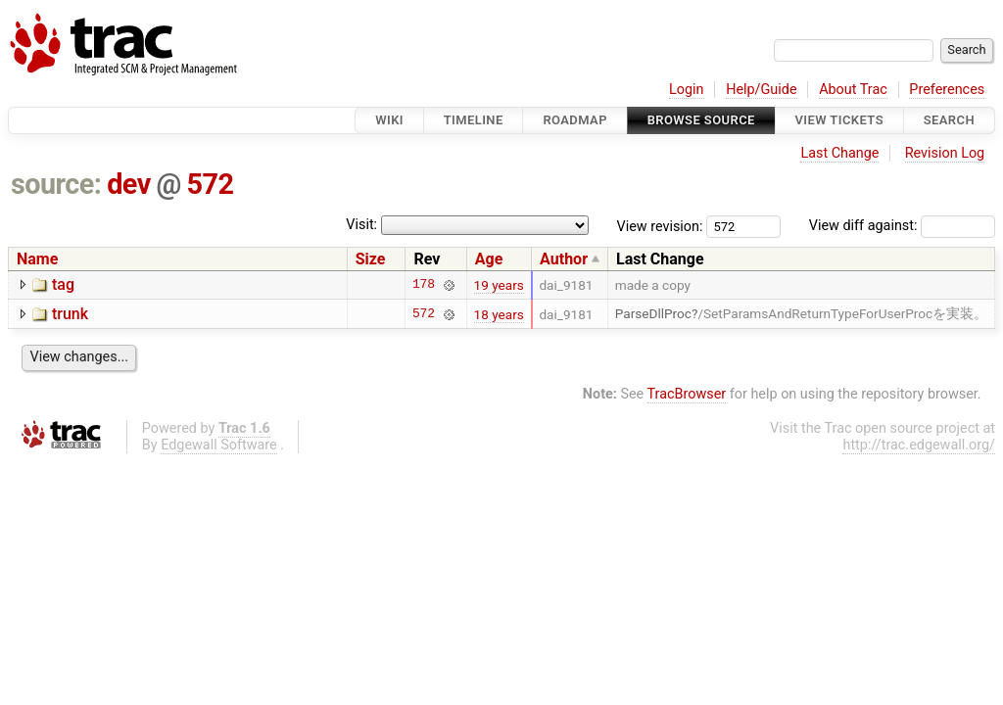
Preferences (946, 89)
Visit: (361, 224)
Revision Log (945, 153)
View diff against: (902, 225)
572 (210, 184)
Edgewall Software (219, 445)
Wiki (389, 120)
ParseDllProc (653, 313)
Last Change (839, 153)
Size (371, 259)
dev (129, 184)
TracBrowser (687, 394)
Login (686, 89)
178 (423, 285)
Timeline (473, 120)
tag (63, 284)
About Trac (853, 89)
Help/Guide (761, 89)
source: (56, 184)
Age (489, 259)
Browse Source (701, 120)
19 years (499, 285)
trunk (70, 314)
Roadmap (575, 120)
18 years (499, 314)
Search (949, 120)
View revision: (660, 225)
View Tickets (839, 120)
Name (37, 259)
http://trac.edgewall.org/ (918, 445)
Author (564, 259)
